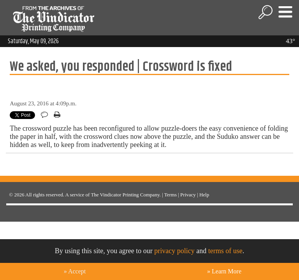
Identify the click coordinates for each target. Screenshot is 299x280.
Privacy (188, 195)
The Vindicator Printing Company (125, 195)
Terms (170, 195)
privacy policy (174, 251)
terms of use (225, 251)
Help (204, 195)
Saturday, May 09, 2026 (33, 41)
